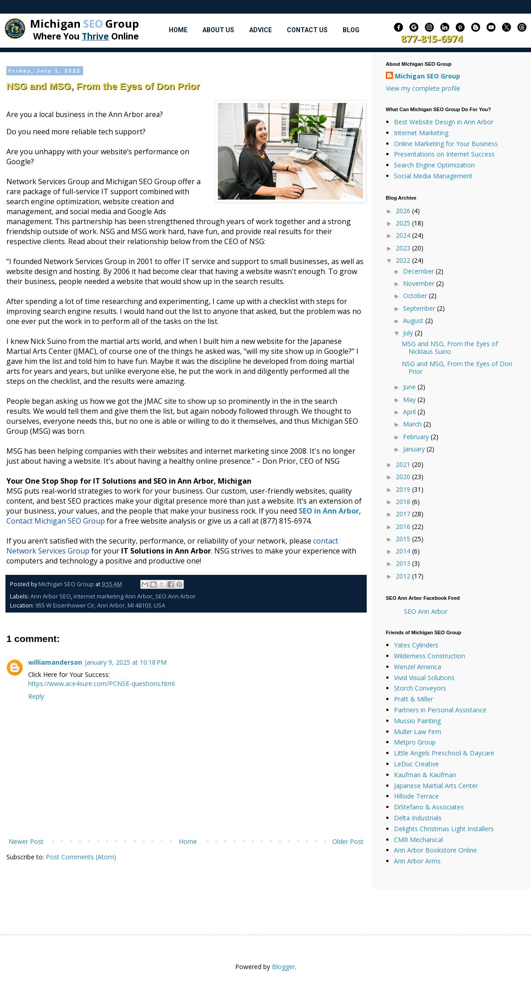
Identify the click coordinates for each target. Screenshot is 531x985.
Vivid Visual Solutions (424, 677)
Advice (260, 30)
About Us (218, 30)
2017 (404, 514)
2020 (404, 476)
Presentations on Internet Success (444, 154)
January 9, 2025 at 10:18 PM (126, 662)
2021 (404, 464)
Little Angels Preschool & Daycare (444, 753)
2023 (404, 248)
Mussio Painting (417, 720)
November (419, 283)
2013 (404, 563)
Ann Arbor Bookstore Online (435, 850)
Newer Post (26, 841)
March (413, 424)
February (417, 436)
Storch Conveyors (420, 688)
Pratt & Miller (413, 699)
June (410, 386)
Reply (36, 696)
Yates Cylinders (416, 645)
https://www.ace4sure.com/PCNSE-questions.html (101, 683)
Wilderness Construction (429, 656)
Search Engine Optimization (434, 165)
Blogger (283, 966)
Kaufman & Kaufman (425, 774)
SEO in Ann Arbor (329, 511)
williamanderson (55, 662)
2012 (404, 576)
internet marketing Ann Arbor (113, 596)
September (420, 308)
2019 (404, 489)
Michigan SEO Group (427, 76)
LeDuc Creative (416, 764)
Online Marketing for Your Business (446, 143)
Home (178, 30)
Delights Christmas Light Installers (444, 828)
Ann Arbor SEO (50, 596)
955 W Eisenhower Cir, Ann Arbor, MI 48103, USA (100, 605)
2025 (404, 223)
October (416, 295)
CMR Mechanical (418, 839)
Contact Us (307, 30)
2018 (404, 501)
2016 (404, 526)
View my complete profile (423, 88)
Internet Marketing (421, 132)
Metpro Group (415, 742)
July (409, 332)
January (415, 449)
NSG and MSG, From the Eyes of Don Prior (457, 367)
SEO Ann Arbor (175, 596)
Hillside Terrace (416, 796)
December (419, 271)
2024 (404, 235)
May (410, 399)
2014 (404, 551)
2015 (404, 538)
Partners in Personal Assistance (440, 710)
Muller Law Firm (417, 731)
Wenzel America (417, 666)
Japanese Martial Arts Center (436, 785)
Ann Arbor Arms (417, 861)
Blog (351, 30)
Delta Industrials (418, 817)
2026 (404, 210)
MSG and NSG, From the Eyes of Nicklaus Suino (450, 347)
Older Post (348, 841)
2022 (404, 260)
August (414, 320)
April (410, 411)
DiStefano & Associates (429, 807)
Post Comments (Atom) (81, 857)
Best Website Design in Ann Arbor (443, 122)
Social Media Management (433, 176)
